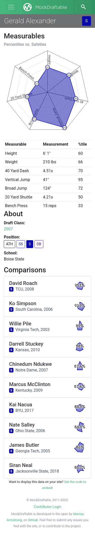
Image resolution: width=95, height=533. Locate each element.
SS (21, 244)
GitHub (33, 520)
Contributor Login (47, 507)
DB (39, 244)
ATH (9, 244)
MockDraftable (44, 7)
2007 (8, 229)
